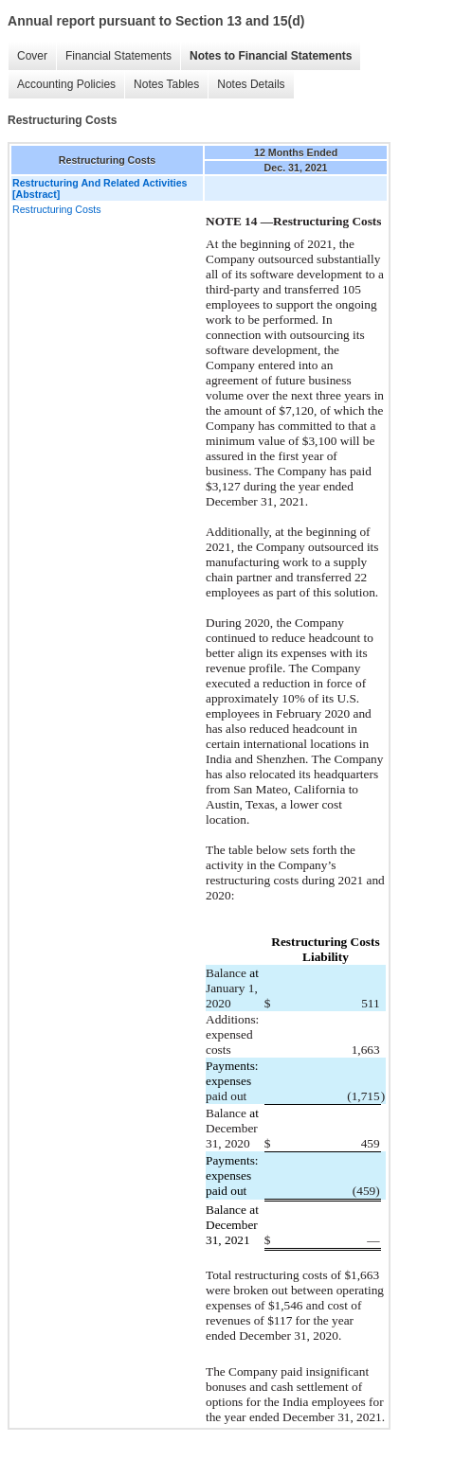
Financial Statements (118, 55)
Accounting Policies (66, 84)
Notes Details (250, 84)
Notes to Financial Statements (271, 55)
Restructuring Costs (56, 209)
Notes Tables (166, 84)
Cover (32, 55)
